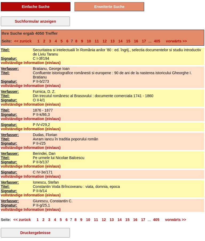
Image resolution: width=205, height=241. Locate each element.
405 (157, 41)
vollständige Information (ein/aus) (31, 63)
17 (144, 41)
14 (120, 41)
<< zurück (24, 41)
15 (128, 41)
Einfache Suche (35, 7)
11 (97, 41)
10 (89, 41)
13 (113, 41)
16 (136, 41)
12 (104, 41)
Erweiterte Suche (109, 7)
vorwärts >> (175, 41)
